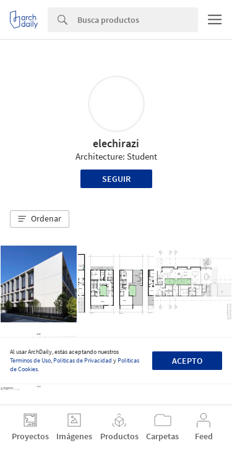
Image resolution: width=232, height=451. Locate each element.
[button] (39, 219)
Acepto (187, 360)
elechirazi (116, 143)
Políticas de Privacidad (82, 360)
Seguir (116, 178)
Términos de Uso (30, 360)
